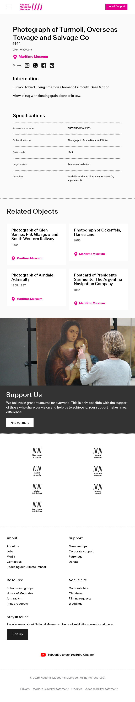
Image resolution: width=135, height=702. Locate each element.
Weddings (75, 603)
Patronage (76, 556)
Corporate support (81, 551)
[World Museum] (98, 453)
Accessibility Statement (101, 689)
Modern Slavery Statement (51, 689)
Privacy (25, 689)
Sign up (17, 634)
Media (11, 556)
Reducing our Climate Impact (26, 567)
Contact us (14, 561)
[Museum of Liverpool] (37, 453)
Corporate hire (78, 588)
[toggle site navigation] (9, 7)
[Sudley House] (98, 489)
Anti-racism (14, 598)
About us (13, 546)
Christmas (76, 593)
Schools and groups (20, 588)
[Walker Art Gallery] (37, 489)
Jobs (10, 551)
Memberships (78, 546)
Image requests (17, 603)
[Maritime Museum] (98, 471)
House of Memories (20, 593)
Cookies (77, 689)
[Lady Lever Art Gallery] (37, 507)
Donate (74, 561)
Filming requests (80, 598)
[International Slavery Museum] (37, 471)
